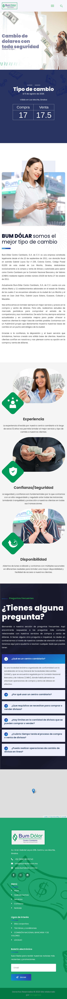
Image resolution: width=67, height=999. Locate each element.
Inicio (16, 890)
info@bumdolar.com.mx (26, 863)
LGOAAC (18, 940)
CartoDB (63, 817)
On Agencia (35, 995)
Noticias (18, 908)
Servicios (18, 899)
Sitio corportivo (21, 923)
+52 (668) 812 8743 (24, 859)
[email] (33, 968)
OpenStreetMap (55, 817)
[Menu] (52, 6)
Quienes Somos (21, 895)
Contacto (18, 903)
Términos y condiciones (25, 928)
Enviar (21, 977)
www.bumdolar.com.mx (26, 868)
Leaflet (46, 817)
